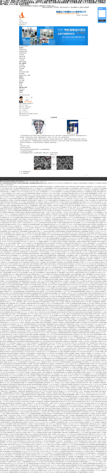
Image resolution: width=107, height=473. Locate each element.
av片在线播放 (66, 281)
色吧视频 (79, 303)
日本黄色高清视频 (72, 329)
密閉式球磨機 (22, 66)
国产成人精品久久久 (82, 344)
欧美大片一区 (90, 188)
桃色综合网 (104, 363)
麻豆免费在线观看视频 (37, 384)
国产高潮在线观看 (99, 288)
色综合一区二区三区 (53, 470)
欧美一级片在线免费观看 (38, 272)
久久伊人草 (75, 293)
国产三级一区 (41, 427)
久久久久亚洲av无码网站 (98, 351)
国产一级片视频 (72, 315)
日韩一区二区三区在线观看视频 (40, 305)
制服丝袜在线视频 (81, 417)
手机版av (48, 332)
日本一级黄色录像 (98, 408)
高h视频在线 (13, 267)
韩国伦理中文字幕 (64, 186)
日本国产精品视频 (88, 210)
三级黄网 (80, 257)
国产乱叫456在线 (67, 210)
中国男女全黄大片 (4, 391)
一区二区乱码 (35, 320)
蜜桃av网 (69, 239)
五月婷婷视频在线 (60, 422)
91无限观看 (28, 454)
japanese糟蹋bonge (59, 253)
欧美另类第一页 (44, 337)
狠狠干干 (6, 265)
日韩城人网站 (20, 296)
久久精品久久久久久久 (49, 451)
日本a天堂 (4, 437)
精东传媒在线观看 (30, 393)
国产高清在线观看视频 (16, 451)
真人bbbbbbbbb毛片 (57, 365)
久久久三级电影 (53, 241)
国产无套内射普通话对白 (6, 258)
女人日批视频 (71, 415)
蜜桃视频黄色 (21, 327)
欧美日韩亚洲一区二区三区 (30, 222)
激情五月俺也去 (12, 313)
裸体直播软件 (76, 262)
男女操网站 (17, 226)
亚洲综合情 (25, 221)
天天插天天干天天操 (6, 294)
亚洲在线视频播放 (23, 231)
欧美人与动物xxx (72, 248)
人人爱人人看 (47, 439)
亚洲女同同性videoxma (84, 202)
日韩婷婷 (91, 368)
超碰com (68, 382)
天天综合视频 (27, 358)
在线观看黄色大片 (97, 219)
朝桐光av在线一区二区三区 (23, 205)
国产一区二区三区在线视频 (13, 217)
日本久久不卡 (59, 282)
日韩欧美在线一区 (40, 448)
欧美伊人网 (68, 460)
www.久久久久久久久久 (14, 322)
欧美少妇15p (5, 408)
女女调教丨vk (8, 468)
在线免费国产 (67, 195)
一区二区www (21, 320)
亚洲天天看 (27, 214)
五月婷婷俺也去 (94, 365)
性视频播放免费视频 (8, 393)
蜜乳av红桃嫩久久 (52, 264)
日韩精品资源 (64, 384)
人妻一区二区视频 (60, 301)
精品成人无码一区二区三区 (81, 243)
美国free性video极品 (10, 351)
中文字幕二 (13, 196)
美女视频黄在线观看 (56, 432)
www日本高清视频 (96, 210)
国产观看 (66, 196)
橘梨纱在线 (49, 460)
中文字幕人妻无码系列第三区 (17, 325)
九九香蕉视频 (62, 298)
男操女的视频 (43, 460)
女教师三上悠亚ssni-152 (46, 267)
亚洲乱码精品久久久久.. (83, 276)
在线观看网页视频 (84, 236)
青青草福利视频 (23, 195)
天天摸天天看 (69, 260)
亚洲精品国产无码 (35, 343)
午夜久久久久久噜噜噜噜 (86, 212)
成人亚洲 (14, 272)
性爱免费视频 (25, 210)
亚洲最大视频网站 (18, 198)
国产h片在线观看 (50, 258)
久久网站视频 (94, 348)
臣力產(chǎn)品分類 (23, 46)
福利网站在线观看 (62, 284)
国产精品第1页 (14, 355)
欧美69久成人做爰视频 (15, 312)
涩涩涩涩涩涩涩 (41, 396)
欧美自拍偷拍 (16, 393)
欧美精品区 (36, 415)
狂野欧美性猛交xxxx (35, 251)
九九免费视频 (52, 422)
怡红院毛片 (27, 420)
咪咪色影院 (45, 380)
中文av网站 (99, 234)
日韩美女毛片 (14, 224)
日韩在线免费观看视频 (47, 257)
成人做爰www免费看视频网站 (93, 301)
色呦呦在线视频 (7, 389)
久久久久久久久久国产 (72, 221)
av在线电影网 (27, 367)
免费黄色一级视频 (43, 379)
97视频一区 (95, 207)
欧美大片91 (29, 279)
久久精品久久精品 (82, 188)
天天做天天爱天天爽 (75, 300)
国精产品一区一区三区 (5, 382)
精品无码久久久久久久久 (56, 224)
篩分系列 (21, 82)
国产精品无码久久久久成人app (62, 305)
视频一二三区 (66, 253)
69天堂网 (13, 398)
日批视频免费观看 (61, 255)
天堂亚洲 (35, 276)
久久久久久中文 (57, 203)
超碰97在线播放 (92, 432)
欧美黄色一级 (88, 417)
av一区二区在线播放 (100, 243)
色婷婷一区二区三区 (79, 193)
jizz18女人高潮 (23, 193)
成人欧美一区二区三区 (100, 353)
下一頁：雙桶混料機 (23, 173)
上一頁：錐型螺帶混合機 (24, 171)
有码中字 (86, 358)
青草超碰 (70, 269)
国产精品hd (18, 286)
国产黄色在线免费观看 (37, 308)
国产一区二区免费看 (18, 374)
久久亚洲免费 (56, 186)
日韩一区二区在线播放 (20, 303)
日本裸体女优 (12, 298)
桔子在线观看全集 (39, 401)
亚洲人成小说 (35, 233)
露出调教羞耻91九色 (99, 396)
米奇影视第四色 (71, 327)
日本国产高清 (98, 289)
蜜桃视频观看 (51, 410)
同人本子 (102, 310)
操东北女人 (85, 317)
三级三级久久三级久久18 (69, 337)
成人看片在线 (26, 456)
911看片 (100, 384)
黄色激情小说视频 (54, 307)
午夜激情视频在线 (24, 288)
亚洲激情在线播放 (18, 207)
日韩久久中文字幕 (38, 226)
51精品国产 (57, 446)
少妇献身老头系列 (82, 348)
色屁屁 (61, 195)
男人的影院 (92, 205)
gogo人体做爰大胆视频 (83, 396)
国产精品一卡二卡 (30, 310)
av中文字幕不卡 (6, 196)
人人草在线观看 (86, 190)
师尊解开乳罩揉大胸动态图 (6, 208)
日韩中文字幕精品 (22, 219)
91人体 (73, 210)
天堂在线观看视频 (13, 327)
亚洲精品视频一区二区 (43, 286)
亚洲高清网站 (89, 360)
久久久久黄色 (81, 288)
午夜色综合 (73, 417)
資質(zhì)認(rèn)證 (23, 22)
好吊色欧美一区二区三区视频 (30, 284)
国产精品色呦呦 (102, 198)
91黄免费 (36, 396)
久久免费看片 (93, 413)
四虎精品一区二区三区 (91, 430)
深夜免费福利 (95, 399)
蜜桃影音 (59, 327)
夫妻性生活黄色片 (12, 444)
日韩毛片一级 (21, 222)
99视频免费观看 (73, 234)
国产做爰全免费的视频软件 (68, 267)
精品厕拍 (45, 368)
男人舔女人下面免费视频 (16, 344)
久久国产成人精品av (29, 348)
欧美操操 (58, 408)
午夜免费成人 (90, 258)
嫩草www (57, 451)
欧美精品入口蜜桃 (88, 307)
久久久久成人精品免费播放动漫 (99, 374)
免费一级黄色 (3, 205)
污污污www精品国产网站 (35, 234)
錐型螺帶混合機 (22, 53)
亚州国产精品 (32, 319)
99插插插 (78, 322)
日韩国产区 (52, 442)
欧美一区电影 (95, 307)
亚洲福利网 (19, 458)
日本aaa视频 (96, 274)
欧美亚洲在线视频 (55, 277)
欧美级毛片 (83, 353)
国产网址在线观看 (65, 188)
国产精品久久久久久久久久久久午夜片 (69, 286)
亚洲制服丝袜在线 (64, 386)
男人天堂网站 (39, 202)
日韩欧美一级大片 (34, 312)
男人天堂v (63, 446)
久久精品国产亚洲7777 (28, 229)
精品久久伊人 (27, 325)
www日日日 (41, 320)
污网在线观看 (19, 301)
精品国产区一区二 (30, 226)
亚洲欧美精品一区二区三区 (88, 289)
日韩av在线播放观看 (45, 224)
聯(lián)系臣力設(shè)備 (24, 95)
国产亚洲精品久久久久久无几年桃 (61, 356)
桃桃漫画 (73, 382)
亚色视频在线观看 (66, 222)
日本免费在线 (18, 253)
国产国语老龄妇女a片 (20, 351)
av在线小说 (69, 293)
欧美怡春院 (73, 351)
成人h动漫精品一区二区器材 (54, 250)
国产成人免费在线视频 (34, 301)
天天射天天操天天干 (40, 327)
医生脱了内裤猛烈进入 (50, 245)
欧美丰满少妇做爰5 (39, 348)
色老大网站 (12, 284)
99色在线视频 (87, 403)
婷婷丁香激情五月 (97, 360)
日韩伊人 (37, 262)
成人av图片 (62, 344)
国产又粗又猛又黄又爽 (72, 190)
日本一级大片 (75, 233)
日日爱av (66, 320)
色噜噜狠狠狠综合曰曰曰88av (70, 308)
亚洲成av (55, 257)
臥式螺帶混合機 (22, 49)
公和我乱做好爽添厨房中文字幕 (32, 291)
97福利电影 (38, 190)
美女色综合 (6, 298)
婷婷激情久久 (61, 322)
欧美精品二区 (15, 449)
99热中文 (100, 270)
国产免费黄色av (100, 245)
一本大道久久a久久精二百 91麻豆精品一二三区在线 (56, 212)
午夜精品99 (83, 355)
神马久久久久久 (94, 466)
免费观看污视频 (74, 229)
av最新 (93, 195)
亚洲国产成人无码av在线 (93, 260)
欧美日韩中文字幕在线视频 (55, 291)
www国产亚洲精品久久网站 (46, 399)
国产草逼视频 (31, 401)
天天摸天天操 (65, 294)
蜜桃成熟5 (15, 219)
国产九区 (11, 276)
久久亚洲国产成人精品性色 (86, 281)
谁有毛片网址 (28, 320)
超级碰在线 (4, 217)
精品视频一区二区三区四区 (88, 303)
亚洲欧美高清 (3, 255)
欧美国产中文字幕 (42, 210)
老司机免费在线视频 (62, 257)
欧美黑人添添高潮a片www (6, 375)
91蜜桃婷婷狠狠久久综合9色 (46, 343)
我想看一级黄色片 (36, 289)
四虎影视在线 (81, 377)
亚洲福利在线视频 (97, 293)
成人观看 (52, 253)
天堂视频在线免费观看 (60, 231)
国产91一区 (31, 360)
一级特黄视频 (7, 267)
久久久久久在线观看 (26, 233)
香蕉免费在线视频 (4, 276)
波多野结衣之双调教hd (47, 367)
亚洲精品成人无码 (99, 303)
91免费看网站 (101, 251)
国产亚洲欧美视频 (70, 466)
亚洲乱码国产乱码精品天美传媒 (60, 248)
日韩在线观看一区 (72, 270)
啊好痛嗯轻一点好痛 (27, 272)
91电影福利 (7, 253)
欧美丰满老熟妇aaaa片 (61, 221)
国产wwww (68, 258)
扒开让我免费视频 (76, 205)
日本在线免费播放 (4, 250)
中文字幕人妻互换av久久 (18, 289)
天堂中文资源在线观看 (51, 262)
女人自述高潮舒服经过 (84, 413)
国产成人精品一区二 (96, 215)
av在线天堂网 (30, 219)
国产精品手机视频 (75, 301)
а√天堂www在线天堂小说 (74, 212)
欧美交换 (88, 348)
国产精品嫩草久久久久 (66, 367)
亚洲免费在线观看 (31, 193)
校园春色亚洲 (10, 239)
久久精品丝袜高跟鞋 (79, 453)
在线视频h (39, 375)
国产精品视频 (40, 270)
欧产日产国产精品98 (65, 229)
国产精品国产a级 (39, 439)
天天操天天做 (93, 202)
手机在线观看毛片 (91, 243)
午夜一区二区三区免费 (80, 265)
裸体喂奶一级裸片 (82, 389)
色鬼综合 (90, 293)
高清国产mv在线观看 (45, 289)
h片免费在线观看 (72, 241)
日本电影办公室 (88, 399)
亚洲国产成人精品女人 (32, 344)
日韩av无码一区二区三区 (29, 239)
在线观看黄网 (16, 208)
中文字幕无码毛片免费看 (77, 368)
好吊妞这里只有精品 (79, 253)
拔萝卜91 (28, 251)
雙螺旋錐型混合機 (23, 51)
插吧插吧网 (74, 303)
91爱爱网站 (8, 307)
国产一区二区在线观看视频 (84, 305)
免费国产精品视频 (24, 217)
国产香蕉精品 (55, 274)
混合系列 (21, 47)
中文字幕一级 (68, 303)
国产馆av (73, 439)
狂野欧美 (53, 411)
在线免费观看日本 (4, 200)
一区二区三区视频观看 (97, 212)
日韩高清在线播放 (74, 305)
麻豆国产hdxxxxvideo (84, 208)
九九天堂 (18, 463)
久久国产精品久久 (32, 468)
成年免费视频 (49, 227)
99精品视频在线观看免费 (29, 324)
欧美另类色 (19, 418)
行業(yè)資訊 (24, 177)
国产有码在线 (96, 310)
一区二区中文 (46, 442)
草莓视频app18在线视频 (84, 422)
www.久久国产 (52, 191)
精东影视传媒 (95, 322)
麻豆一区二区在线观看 (45, 219)
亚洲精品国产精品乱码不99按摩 (44, 432)
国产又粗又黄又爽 (101, 430)
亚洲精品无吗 (34, 454)
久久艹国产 (9, 248)
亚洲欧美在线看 (49, 281)
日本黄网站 (28, 331)
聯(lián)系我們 (84, 7)
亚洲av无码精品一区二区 (52, 236)
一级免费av (26, 317)
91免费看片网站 (52, 226)
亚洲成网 (93, 226)
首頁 (20, 19)
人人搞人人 (38, 362)
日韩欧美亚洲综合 (74, 279)
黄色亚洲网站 (83, 346)
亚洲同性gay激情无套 (20, 212)
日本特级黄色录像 (101, 305)
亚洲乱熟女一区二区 (21, 243)
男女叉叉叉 (5, 394)
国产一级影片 (89, 382)
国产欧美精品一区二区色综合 (74, 264)
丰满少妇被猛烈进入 (48, 203)
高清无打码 (13, 415)
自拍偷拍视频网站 (23, 208)
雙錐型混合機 (22, 56)
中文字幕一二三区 (102, 193)
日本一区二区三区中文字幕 (67, 374)
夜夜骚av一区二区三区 (76, 246)
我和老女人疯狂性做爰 (42, 410)
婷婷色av (47, 387)
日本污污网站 (79, 339)
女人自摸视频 (96, 236)
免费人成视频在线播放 (81, 258)
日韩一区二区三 (85, 264)
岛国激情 (103, 301)
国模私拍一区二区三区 (20, 387)
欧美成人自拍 (19, 432)
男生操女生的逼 (81, 436)
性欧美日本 (53, 243)
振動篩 (20, 83)
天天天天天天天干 (56, 362)
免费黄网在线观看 (23, 248)
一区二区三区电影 (93, 329)
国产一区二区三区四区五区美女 (64, 233)
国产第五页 (30, 300)
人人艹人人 (91, 461)
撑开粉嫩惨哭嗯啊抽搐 (44, 415)
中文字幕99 (39, 355)
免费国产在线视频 (44, 264)
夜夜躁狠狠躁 (36, 264)
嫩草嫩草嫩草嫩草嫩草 (43, 420)
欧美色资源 (33, 190)
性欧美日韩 (80, 190)
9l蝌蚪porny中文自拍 (25, 294)
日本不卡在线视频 (39, 203)
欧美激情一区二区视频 (94, 315)
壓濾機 (20, 92)
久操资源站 (93, 224)
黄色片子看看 (15, 420)
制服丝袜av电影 (29, 411)
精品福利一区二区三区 (62, 398)
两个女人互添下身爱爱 (95, 319)
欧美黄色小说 (12, 370)
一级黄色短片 (101, 365)
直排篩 (20, 85)
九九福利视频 (49, 331)
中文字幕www (39, 239)
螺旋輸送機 (21, 78)
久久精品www (16, 334)
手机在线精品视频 (100, 226)
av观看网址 (13, 191)
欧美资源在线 (13, 332)
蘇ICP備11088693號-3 (31, 179)
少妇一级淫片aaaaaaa (50, 423)
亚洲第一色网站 (42, 205)
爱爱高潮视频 (24, 313)
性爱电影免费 (31, 203)
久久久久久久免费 (15, 193)
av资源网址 (41, 260)
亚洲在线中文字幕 (92, 300)
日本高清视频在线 (79, 458)
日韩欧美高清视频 (80, 294)
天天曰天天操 (98, 363)
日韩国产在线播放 (71, 319)
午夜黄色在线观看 (82, 286)
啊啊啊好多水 (101, 466)
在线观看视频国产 (49, 188)
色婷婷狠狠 (14, 367)
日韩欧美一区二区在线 (80, 394)
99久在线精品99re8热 (5, 324)
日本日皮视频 (99, 284)
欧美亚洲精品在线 (11, 195)
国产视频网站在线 (63, 200)
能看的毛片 (68, 300)
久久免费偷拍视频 (81, 363)
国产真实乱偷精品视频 (74, 214)
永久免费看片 (30, 363)
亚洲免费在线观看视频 (35, 374)
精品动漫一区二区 (41, 188)
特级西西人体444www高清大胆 (23, 298)
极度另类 (43, 374)
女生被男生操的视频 (82, 234)
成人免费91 (20, 317)
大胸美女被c (43, 346)
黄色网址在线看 (101, 348)
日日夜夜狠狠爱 (72, 294)
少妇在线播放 (19, 221)
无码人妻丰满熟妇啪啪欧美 (15, 399)
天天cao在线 (49, 234)
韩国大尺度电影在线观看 (86, 313)
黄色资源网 (28, 387)
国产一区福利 (46, 238)
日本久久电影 (98, 272)
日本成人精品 (78, 310)
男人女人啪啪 (33, 281)
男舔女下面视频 (101, 208)
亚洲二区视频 (56, 193)
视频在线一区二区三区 (28, 356)
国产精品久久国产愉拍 (24, 238)
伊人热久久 (19, 461)
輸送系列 (21, 77)
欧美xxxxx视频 (51, 286)
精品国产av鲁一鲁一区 (66, 368)
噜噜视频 (78, 222)
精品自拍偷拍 (75, 377)
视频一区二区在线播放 (79, 399)
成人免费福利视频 (73, 341)
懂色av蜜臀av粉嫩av (8, 219)
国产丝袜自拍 (6, 188)
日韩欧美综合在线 (37, 277)
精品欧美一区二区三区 (51, 465)
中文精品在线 (39, 351)
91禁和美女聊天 (72, 186)
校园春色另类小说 (22, 446)
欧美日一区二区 (55, 350)
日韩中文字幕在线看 (33, 217)
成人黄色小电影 (7, 288)
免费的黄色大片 (38, 238)
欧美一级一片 (11, 427)
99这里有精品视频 (66, 417)
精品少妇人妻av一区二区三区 (32, 191)
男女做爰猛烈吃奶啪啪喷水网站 (73, 231)
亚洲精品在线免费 (41, 331)
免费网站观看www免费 (80, 274)
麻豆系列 (39, 284)
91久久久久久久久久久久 (80, 267)
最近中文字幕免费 (103, 257)
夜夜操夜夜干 (13, 324)
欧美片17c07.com (52, 190)
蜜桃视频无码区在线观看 (30, 394)
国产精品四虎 (72, 458)
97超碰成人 (77, 353)
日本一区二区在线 (102, 207)
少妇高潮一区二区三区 (51, 233)
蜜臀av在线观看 (42, 233)
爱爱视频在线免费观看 (25, 350)
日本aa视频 (102, 418)
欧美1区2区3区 (88, 436)
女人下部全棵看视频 (55, 276)
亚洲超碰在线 (31, 208)
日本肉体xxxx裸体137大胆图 (50, 348)
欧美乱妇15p (56, 205)
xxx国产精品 (45, 284)
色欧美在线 (40, 380)
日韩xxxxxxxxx (30, 195)
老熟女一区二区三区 (41, 274)
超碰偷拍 (29, 384)
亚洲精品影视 (59, 423)
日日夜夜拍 (6, 456)
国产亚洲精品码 (73, 191)
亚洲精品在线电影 (93, 251)
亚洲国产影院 (94, 277)
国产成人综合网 (51, 229)
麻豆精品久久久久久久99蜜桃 (68, 251)
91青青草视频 (55, 458)
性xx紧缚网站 (74, 332)
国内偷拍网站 (58, 191)
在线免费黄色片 (45, 377)
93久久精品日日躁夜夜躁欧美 (97, 238)
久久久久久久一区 (25, 312)
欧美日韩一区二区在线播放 (87, 386)
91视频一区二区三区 (95, 403)
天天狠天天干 (15, 248)
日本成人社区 (39, 248)
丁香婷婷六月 (97, 188)
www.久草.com (83, 222)
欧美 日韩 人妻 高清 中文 (23, 386)
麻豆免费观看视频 (15, 269)
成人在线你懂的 (56, 195)
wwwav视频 (21, 394)
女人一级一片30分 (7, 215)
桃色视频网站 (18, 403)
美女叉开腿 (93, 191)
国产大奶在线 (33, 442)
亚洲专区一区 (100, 432)
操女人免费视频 (68, 372)
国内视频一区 (25, 448)
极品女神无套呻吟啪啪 (49, 231)
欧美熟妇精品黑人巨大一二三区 (97, 298)
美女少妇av (31, 332)
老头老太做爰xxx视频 (42, 269)
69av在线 (92, 339)
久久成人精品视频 (73, 188)
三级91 (18, 224)
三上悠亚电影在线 (13, 214)
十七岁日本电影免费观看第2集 (12, 281)
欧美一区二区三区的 (8, 241)
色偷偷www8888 (9, 293)
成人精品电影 (84, 322)
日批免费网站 (41, 186)
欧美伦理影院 (60, 262)
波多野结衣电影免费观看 (13, 282)
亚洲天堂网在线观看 (58, 413)
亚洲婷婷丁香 (39, 193)
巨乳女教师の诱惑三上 (5, 191)
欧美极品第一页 (98, 406)
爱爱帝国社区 (6, 405)
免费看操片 (88, 226)
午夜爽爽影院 (55, 227)
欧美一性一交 (33, 188)
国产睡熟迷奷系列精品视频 (65, 307)
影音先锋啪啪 (65, 315)
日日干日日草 (19, 272)
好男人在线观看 (99, 222)
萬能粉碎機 (21, 73)
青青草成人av (60, 210)
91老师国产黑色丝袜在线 (23, 186)
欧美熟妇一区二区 (90, 291)
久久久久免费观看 (17, 276)
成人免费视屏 (66, 317)
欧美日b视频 (62, 274)
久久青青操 (74, 344)
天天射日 (42, 451)
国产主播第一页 (31, 448)
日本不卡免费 (25, 418)
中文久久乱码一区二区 (34, 317)
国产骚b (91, 236)
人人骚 (9, 415)
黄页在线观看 (16, 241)
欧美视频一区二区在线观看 (26, 382)
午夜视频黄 (61, 279)
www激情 (50, 454)
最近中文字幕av (47, 411)
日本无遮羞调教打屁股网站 (34, 224)
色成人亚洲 (8, 257)
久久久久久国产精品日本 (55, 251)
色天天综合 (22, 365)
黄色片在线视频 (8, 234)
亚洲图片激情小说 (43, 250)
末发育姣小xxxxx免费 (41, 430)
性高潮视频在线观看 (102, 253)
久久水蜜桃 (83, 408)
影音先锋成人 (75, 257)
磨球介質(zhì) (22, 89)
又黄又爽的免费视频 (38, 243)
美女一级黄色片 (13, 222)
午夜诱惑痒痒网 (93, 255)
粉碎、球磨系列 (22, 63)
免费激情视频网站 (16, 258)
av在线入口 (10, 210)
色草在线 (53, 355)
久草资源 (8, 344)
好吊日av (17, 405)
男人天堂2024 (46, 468)
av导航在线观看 (100, 191)
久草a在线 (82, 384)
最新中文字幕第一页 (89, 196)
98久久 (57, 339)
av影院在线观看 (69, 298)
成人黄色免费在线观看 (92, 248)
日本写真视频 (75, 413)
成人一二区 (22, 226)
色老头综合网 (27, 274)
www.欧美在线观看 (41, 222)
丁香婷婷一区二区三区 (60, 260)
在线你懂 (86, 193)
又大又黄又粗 (52, 296)
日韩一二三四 (70, 444)
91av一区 (97, 454)
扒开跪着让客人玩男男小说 (35, 288)
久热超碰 (54, 327)
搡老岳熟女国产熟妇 (69, 243)
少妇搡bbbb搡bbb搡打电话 (32, 303)
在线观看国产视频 (49, 246)
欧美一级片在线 (99, 205)
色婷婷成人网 (38, 341)
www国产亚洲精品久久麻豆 (48, 341)
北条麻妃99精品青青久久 (22, 332)
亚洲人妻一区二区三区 (25, 269)
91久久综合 (56, 207)
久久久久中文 (90, 262)
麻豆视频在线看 (57, 246)
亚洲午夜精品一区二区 (49, 382)
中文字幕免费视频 (4, 274)
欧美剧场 (95, 246)
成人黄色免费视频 (76, 372)
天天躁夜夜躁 (36, 460)
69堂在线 (31, 422)
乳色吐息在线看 (58, 288)
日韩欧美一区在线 (56, 434)
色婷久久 (103, 319)
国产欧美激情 (74, 307)
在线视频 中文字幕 (15, 307)
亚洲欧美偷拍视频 (31, 202)
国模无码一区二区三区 (24, 215)
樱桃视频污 (97, 279)
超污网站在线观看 (89, 265)
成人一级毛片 (86, 257)
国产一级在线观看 (79, 210)
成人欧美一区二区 (4, 358)
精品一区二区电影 (53, 265)
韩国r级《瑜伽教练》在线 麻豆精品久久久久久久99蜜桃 (88, 186)
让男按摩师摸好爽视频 (30, 246)
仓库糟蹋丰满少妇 (51, 389)
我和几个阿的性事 (15, 365)
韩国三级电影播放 (93, 208)
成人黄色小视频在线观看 (82, 219)
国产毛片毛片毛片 (6, 332)
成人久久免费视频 (86, 191)
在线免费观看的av (48, 320)
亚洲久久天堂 (12, 188)
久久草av (42, 221)
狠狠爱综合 (101, 214)
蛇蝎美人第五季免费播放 (45, 322)
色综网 (32, 367)
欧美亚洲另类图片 (85, 255)
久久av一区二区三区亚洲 (52, 334)
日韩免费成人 (82, 279)
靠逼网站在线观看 (59, 472)
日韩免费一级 (26, 422)
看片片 (14, 432)
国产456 (38, 346)
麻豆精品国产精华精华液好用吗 (65, 334)
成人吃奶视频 (22, 339)
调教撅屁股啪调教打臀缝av (51, 429)
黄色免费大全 (37, 463)
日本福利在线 (97, 368)
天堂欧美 (83, 468)
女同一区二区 (20, 324)
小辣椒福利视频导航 (11, 410)
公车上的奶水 (52, 449)
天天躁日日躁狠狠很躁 (17, 229)
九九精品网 (23, 307)
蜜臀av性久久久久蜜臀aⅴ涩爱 (52, 425)
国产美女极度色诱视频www (29, 355)
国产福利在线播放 (4, 470)
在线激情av (86, 269)
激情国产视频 (75, 331)
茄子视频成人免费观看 (7, 289)
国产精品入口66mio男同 (101, 398)
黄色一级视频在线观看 (24, 282)
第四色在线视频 (19, 284)
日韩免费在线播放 (44, 339)
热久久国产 (52, 387)
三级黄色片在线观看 (83, 293)
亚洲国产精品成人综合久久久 (95, 423)
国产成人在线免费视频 (12, 255)
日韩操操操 (64, 327)
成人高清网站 (60, 226)
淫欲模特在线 (16, 190)
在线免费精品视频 (48, 300)
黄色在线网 (35, 198)
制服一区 (72, 198)
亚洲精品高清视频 (52, 437)
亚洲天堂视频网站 (41, 276)
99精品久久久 (36, 279)
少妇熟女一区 (32, 221)
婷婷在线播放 (45, 190)
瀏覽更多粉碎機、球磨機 (24, 75)
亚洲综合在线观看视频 (87, 246)
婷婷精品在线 (8, 367)
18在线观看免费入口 (59, 363)
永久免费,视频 (24, 224)
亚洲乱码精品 (7, 202)
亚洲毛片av (36, 219)
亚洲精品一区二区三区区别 (65, 205)
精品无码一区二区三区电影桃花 (9, 343)
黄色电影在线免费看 (52, 398)
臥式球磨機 (21, 65)
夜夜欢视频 (22, 251)
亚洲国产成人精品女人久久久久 (79, 350)
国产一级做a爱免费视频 (5, 272)
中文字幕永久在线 (97, 203)
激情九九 (12, 356)
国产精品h (101, 324)
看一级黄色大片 (46, 202)
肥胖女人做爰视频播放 (30, 196)
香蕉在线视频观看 (74, 288)
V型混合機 (21, 54)
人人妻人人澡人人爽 (41, 281)
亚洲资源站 (73, 387)
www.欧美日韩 (21, 411)
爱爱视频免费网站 (93, 193)
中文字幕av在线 (88, 195)
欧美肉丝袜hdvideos (99, 233)
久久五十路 (70, 238)
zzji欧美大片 (33, 437)
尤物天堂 (60, 236)
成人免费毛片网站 (30, 245)
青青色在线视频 (41, 282)
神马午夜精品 (30, 396)
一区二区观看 (33, 270)
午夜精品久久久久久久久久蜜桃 (44, 200)
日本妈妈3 (8, 372)
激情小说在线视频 (16, 234)
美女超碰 (104, 203)
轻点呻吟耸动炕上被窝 (51, 222)
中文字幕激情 (92, 396)
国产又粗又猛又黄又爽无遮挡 (10, 310)
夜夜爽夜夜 (70, 384)
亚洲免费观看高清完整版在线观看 (47, 417)
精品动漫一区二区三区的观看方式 (67, 360)
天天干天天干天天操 (21, 191)
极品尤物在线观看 (65, 276)
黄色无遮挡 (45, 436)
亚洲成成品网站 (33, 186)
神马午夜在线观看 (13, 264)
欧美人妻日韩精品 (48, 186)
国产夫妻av (76, 227)
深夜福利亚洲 (34, 269)
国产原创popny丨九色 (66, 377)
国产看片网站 (38, 310)
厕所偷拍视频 (57, 319)
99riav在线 (82, 227)
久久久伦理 (98, 331)
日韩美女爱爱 (38, 456)
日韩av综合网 (9, 336)
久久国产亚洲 (89, 310)
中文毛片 (99, 393)
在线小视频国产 (43, 325)
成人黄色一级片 (91, 250)
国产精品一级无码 (9, 190)
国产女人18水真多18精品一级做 (25, 264)
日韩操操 (97, 291)
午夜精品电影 (68, 301)
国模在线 (28, 212)
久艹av (42, 231)
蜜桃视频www (35, 387)
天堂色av (59, 377)
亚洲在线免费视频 (11, 387)
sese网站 (73, 418)
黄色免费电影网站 (70, 310)
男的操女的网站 (14, 202)
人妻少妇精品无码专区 (85, 245)
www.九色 (74, 380)
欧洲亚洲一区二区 (25, 234)
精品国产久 (57, 384)
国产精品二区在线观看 (50, 406)
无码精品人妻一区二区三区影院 (56, 317)
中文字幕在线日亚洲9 (24, 442)
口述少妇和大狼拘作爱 (16, 203)
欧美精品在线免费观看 (70, 322)
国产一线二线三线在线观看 (38, 207)
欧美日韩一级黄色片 (45, 307)
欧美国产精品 (48, 327)
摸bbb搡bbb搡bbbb (15, 413)
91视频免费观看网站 (98, 334)
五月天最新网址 (63, 238)
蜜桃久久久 (97, 350)
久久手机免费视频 (8, 423)
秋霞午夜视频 (50, 325)
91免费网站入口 (15, 346)
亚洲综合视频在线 (90, 470)
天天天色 (21, 355)
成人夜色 (18, 313)
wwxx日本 (16, 394)
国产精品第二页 (14, 320)
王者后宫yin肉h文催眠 (63, 214)
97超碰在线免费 (57, 198)
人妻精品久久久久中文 (26, 236)
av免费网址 (103, 425)
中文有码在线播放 (91, 222)
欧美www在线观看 (89, 294)
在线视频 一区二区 (66, 217)
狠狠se (69, 332)
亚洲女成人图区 (5, 238)
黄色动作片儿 (83, 301)
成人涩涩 (12, 253)
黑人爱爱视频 (76, 260)
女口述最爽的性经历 (95, 190)
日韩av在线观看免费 (36, 236)
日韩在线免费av (56, 396)
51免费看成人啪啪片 (41, 394)
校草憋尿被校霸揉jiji (97, 217)
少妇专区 (70, 375)
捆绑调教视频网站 (73, 472)
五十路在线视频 (27, 308)
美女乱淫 (72, 253)
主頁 (20, 115)
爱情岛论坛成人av (100, 420)
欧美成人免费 (99, 195)
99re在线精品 (78, 215)
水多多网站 (57, 229)
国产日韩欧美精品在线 (27, 458)
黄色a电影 (44, 236)
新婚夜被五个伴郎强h (22, 300)
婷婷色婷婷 (87, 298)
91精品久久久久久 (85, 205)
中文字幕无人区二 (6, 296)
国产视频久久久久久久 (40, 227)
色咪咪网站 (66, 341)
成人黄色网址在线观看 (13, 262)
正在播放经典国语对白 (73, 398)
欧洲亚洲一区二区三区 (28, 370)
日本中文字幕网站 (62, 293)
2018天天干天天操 (49, 207)
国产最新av (31, 227)
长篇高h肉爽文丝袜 (44, 208)
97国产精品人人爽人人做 (64, 208)
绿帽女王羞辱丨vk (50, 346)
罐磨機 (20, 70)
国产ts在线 (10, 207)
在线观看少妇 (45, 456)
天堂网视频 (33, 274)
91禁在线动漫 (17, 200)
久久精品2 (104, 355)
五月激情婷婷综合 (44, 191)
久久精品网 (47, 272)
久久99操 (83, 370)
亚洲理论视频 (55, 214)
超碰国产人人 (64, 346)
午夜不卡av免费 (84, 300)
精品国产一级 (12, 279)
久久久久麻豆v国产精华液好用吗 (50, 239)
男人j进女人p (11, 226)
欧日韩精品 (52, 468)
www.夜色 (58, 286)
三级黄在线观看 (42, 198)
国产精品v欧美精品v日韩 (36, 449)
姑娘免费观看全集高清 (24, 281)
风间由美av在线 (3, 186)
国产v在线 (103, 196)
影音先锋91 (58, 463)
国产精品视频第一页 (95, 267)
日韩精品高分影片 (8, 251)
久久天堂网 (79, 329)
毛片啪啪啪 (11, 331)
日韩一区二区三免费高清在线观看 (75, 200)
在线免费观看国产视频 (93, 198)
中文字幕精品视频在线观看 (18, 291)
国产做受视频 (46, 293)
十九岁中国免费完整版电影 (23, 267)
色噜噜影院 (92, 425)
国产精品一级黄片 (73, 348)
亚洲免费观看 (63, 453)
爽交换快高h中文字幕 (18, 319)
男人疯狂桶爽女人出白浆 (9, 233)
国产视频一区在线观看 (62, 241)
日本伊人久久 (58, 417)
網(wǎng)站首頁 (47, 7)
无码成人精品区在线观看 (56, 289)
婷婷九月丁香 (57, 188)
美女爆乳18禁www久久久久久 (22, 227)
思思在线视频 (23, 363)
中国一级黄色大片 (19, 417)
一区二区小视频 (51, 379)
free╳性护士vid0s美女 (66, 246)
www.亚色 (55, 320)
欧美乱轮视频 (102, 221)
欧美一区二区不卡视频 (44, 217)
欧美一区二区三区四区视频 (65, 277)
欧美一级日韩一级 (74, 207)
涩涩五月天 (80, 269)
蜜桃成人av (6, 327)
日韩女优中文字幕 (86, 284)
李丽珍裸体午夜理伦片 (95, 346)
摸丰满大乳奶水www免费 (83, 221)
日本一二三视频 (63, 425)
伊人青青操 (6, 465)
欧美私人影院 (47, 243)
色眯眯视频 (37, 208)
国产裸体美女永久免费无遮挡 (77, 406)
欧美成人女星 (104, 356)
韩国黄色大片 (103, 190)
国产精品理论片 (29, 389)
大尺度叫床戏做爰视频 (10, 286)
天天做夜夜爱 (28, 322)
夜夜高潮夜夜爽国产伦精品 (74, 411)
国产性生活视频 (3, 444)
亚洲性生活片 (104, 282)
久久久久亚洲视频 (75, 217)
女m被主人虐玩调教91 (86, 277)
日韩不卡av (97, 425)
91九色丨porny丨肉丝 (86, 215)
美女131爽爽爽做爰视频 (12, 377)
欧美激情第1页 (74, 195)
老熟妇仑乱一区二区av (48, 193)
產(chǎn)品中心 (65, 7)
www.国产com (55, 215)
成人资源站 (10, 186)
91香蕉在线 (67, 279)
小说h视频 (32, 238)
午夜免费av (11, 200)
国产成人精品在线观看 (18, 341)
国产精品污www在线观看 (74, 429)
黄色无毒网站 (5, 308)
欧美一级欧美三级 (54, 208)
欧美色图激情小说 (47, 458)
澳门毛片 (7, 264)
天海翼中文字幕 (37, 257)
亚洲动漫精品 (87, 391)
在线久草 (105, 270)
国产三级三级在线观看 (89, 233)
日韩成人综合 (74, 343)
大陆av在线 (79, 315)
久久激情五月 (56, 399)
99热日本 (77, 466)
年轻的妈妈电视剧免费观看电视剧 (92, 227)
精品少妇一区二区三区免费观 (48, 288)
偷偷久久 (52, 403)
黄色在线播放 (54, 332)
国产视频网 (57, 346)
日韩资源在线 (97, 262)
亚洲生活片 (93, 305)
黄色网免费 (44, 234)
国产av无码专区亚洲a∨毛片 (73, 425)
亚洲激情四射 (53, 312)
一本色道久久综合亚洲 (64, 202)
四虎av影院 (72, 208)
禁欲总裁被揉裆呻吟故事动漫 (22, 188)
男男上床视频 (55, 279)
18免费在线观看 (64, 203)
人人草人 (68, 434)
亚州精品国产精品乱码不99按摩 (37, 212)
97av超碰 (37, 353)
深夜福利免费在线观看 (36, 298)
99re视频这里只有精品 (40, 245)
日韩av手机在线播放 (14, 238)
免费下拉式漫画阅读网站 (59, 325)
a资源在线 (39, 372)
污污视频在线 (22, 353)
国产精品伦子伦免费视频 (99, 358)
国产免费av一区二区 (5, 284)
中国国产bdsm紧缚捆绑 (30, 327)
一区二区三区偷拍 (22, 202)
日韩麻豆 (48, 344)
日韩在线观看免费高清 (41, 196)
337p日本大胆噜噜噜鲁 (27, 276)
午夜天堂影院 (19, 370)
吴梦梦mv (50, 434)
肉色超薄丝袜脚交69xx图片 (34, 231)
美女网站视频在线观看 (17, 453)
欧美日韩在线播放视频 (18, 239)
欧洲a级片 (34, 200)
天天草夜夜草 (67, 387)
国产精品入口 (81, 298)
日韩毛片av (93, 420)
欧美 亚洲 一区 (83, 262)
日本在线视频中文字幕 (64, 207)
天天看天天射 (82, 398)
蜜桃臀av (43, 214)
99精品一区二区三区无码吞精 (71, 422)
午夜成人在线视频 (72, 196)
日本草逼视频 (8, 193)
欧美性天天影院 (12, 265)
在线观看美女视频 (42, 344)
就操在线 (7, 301)
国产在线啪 (92, 264)
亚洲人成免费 (76, 312)
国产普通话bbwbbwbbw (74, 470)
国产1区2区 (42, 279)
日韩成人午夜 (85, 315)
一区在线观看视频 (10, 236)
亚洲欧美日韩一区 (20, 196)
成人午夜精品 (56, 386)
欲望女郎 (22, 334)
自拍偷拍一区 (50, 413)
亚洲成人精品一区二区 (77, 463)
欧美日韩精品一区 (60, 243)
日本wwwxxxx (101, 417)
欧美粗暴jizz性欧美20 (5, 356)
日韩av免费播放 (62, 215)
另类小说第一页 (43, 229)
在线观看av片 (87, 238)
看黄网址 (85, 463)
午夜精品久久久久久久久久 (76, 317)
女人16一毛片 (12, 301)
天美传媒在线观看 (52, 337)
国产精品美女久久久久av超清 (49, 308)
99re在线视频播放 (70, 255)
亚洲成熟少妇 (55, 200)
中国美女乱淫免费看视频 (71, 465)
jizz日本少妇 (73, 219)
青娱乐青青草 (94, 270)
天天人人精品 (49, 196)
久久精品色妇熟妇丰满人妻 (6, 334)
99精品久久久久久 (76, 277)
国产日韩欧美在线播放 (18, 434)
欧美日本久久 (33, 241)
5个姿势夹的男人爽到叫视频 (36, 215)
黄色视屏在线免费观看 (54, 238)
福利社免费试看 (70, 449)
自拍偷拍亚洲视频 (22, 362)
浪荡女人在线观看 (94, 257)
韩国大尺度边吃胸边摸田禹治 (66, 399)
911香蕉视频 (43, 262)
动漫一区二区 (84, 198)
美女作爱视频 (25, 253)
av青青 (21, 190)
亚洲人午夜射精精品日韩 (13, 231)
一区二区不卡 (6, 401)
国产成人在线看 (20, 260)
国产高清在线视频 (4, 460)
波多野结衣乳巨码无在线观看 (81, 250)
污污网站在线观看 (15, 350)
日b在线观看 (102, 291)
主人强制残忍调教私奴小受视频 (73, 325)
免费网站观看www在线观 (26, 423)
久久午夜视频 (57, 270)
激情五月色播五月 (89, 415)
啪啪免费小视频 (40, 408)
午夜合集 (28, 449)
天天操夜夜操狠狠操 (27, 207)
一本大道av (4, 339)
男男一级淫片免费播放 (27, 198)
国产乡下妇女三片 (4, 198)
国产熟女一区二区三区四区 (32, 250)
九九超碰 (68, 446)
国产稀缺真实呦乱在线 (29, 341)
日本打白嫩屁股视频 (74, 202)
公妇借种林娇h (96, 382)
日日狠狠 (69, 257)
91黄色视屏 (93, 284)
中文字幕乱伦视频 (16, 270)
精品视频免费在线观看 (21, 279)
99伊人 (95, 253)
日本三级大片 (88, 418)
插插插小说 (68, 427)
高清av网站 (37, 307)
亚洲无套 (24, 344)
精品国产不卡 (74, 239)
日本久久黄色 (97, 196)
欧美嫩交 (76, 374)
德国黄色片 (48, 214)
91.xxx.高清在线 (86, 420)
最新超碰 (64, 449)
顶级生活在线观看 (40, 246)
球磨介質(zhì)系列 (23, 87)
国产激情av (62, 303)
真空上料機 (21, 80)
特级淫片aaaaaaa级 (84, 325)
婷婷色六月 (94, 442)
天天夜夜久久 (50, 205)
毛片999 (17, 195)
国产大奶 (2, 355)
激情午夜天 (104, 317)
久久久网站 (86, 200)
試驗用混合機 (22, 58)
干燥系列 (21, 90)
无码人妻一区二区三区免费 (35, 386)
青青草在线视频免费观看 (20, 329)
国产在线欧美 (41, 303)
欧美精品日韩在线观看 (74, 203)
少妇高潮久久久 (80, 196)
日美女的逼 (4, 282)
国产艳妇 (8, 320)
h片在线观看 (49, 210)
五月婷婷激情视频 (54, 219)
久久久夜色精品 (65, 191)
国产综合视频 (101, 375)
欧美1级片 (11, 198)
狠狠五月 (75, 298)
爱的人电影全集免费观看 (35, 267)
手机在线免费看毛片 (68, 437)
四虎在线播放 (71, 193)
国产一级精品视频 (70, 215)
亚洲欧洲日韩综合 (58, 281)
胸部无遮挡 (96, 386)
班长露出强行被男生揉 (60, 468)
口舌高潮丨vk (3, 319)
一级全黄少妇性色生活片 (19, 305)
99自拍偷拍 (81, 331)
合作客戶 (29, 177)
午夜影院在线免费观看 (19, 348)
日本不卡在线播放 (59, 355)
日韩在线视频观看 (101, 248)
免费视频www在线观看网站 (95, 325)
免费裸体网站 (87, 331)
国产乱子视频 (92, 449)
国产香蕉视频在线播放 (44, 301)
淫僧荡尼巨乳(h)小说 (61, 190)
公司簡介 (56, 7)
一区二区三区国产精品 (5, 365)
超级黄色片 (98, 387)
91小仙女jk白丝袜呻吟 (10, 227)
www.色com (36, 260)
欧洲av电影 (9, 353)
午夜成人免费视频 (29, 260)
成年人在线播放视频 (89, 288)
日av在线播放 (64, 329)
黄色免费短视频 (24, 258)
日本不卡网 (100, 255)
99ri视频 (102, 422)
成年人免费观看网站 (10, 417)
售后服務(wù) (75, 7)
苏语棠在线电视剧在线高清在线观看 (61, 234)
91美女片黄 (50, 269)
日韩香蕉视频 (48, 221)
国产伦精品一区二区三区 (39, 446)
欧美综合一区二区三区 (67, 224)
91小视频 (53, 221)
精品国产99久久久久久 (93, 324)
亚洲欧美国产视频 (86, 241)
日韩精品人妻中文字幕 (58, 196)
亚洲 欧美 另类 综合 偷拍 (64, 219)
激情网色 (38, 221)
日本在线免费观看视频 (19, 246)
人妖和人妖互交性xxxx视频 (72, 272)
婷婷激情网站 (24, 200)
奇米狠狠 (15, 186)
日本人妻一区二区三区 (48, 270)
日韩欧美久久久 (100, 202)
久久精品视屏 (64, 411)
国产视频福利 (40, 470)
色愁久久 (31, 210)
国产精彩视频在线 (79, 365)
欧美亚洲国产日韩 (54, 202)
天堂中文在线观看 (23, 262)
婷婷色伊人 (102, 262)
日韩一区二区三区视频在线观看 (85, 239)
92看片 (88, 346)
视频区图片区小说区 (9, 246)
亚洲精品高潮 (48, 279)
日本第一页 (50, 313)
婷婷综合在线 (27, 190)
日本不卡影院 (64, 250)
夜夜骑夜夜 (7, 312)
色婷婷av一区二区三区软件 (38, 461)
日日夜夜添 (104, 441)
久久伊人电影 (97, 339)
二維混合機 (21, 59)
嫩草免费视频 (25, 203)
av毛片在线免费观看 (68, 262)
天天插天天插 (26, 374)
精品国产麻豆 (63, 324)
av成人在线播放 (3, 427)
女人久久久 (91, 358)
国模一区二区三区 (94, 214)
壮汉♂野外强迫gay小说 (58, 343)
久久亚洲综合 (48, 360)
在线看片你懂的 (16, 423)
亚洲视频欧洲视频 (17, 210)
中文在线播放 (5, 207)
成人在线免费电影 (75, 245)
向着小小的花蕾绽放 (50, 363)
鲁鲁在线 (80, 191)
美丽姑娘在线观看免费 (89, 380)
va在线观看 (88, 327)
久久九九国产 (60, 265)
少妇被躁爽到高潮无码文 (81, 337)
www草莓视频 (40, 241)
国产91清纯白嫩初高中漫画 (81, 441)
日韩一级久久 (58, 294)
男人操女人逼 (63, 448)
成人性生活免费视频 (76, 289)
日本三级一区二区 (26, 451)
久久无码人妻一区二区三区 (18, 257)
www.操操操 (47, 448)
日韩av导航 (26, 319)
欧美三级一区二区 (12, 463)
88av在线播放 (79, 282)
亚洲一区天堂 (42, 391)
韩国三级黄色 (29, 365)
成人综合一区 (78, 198)
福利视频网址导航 (13, 465)
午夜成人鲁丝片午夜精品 (46, 195)
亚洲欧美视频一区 (46, 277)
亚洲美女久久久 (38, 367)
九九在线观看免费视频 (47, 248)
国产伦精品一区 (44, 463)
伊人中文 (104, 272)
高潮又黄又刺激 (15, 215)
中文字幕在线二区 (10, 441)
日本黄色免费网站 (63, 227)
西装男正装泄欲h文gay (20, 460)
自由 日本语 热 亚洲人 (53, 284)
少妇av (40, 294)
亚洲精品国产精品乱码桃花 (95, 317)
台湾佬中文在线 (16, 251)
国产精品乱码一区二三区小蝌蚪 (70, 226)
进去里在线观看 (29, 460)
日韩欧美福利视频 (101, 453)
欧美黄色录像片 (94, 375)
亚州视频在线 (97, 258)
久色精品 (88, 267)
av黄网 (99, 442)
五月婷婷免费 (64, 408)
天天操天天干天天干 (78, 358)
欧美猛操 (10, 229)
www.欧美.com (64, 270)
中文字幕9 (56, 269)
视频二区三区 (12, 274)
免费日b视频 (16, 293)
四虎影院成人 (89, 379)
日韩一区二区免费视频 (50, 282)
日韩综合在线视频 (62, 394)
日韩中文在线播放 (101, 241)
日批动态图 (74, 269)
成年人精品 (78, 418)
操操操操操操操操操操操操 (59, 300)
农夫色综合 (31, 368)
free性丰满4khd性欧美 (36, 214)
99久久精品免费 (91, 272)
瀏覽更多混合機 (22, 61)
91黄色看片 (94, 417)
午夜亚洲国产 (3, 195)
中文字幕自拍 (59, 441)
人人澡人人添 (50, 356)
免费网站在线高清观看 (85, 437)
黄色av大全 (69, 284)
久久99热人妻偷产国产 (72, 436)
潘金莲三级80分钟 (67, 405)
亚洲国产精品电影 (59, 341)
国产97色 (89, 322)
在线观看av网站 (100, 246)
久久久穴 (48, 276)
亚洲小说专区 (81, 195)
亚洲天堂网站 (50, 198)
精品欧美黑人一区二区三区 (86, 217)
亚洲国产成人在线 (44, 317)
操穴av (22, 286)
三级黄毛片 (38, 319)
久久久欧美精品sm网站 (85, 214)
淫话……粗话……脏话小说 (19, 245)
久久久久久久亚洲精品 (78, 238)
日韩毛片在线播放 (12, 243)
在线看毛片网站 (90, 408)
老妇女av (63, 434)
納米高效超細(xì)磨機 (24, 71)
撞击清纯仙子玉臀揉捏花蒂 (31, 427)
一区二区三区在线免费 (95, 422)
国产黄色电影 (67, 410)
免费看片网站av (11, 212)
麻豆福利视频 (86, 329)
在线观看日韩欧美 (82, 332)
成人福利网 (44, 386)
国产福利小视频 (76, 355)
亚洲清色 (35, 210)
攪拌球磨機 (21, 68)
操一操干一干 (17, 236)
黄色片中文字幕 (5, 279)
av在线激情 (78, 241)
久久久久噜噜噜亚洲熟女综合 (85, 207)
